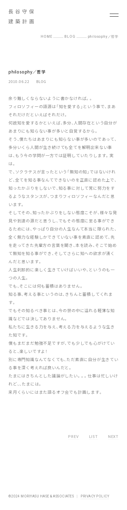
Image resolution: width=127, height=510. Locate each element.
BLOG (69, 36)
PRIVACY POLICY (95, 496)
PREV (73, 437)
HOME (46, 36)
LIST (93, 437)
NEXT (113, 437)
